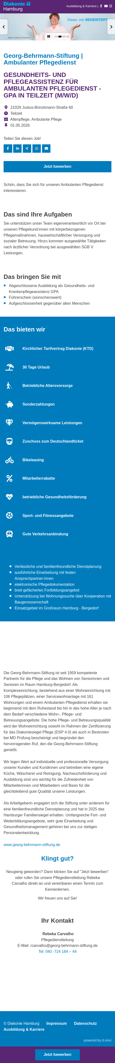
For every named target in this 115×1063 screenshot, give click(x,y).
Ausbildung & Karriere (81, 6)
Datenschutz (85, 1023)
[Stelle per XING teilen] (27, 148)
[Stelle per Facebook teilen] (8, 148)
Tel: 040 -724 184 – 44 (57, 951)
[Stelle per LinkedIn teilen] (17, 148)
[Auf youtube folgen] (106, 6)
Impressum (56, 1023)
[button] (4, 26)
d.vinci (106, 1040)
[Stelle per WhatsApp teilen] (36, 148)
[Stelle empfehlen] (46, 148)
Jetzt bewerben (58, 166)
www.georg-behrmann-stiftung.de (32, 845)
